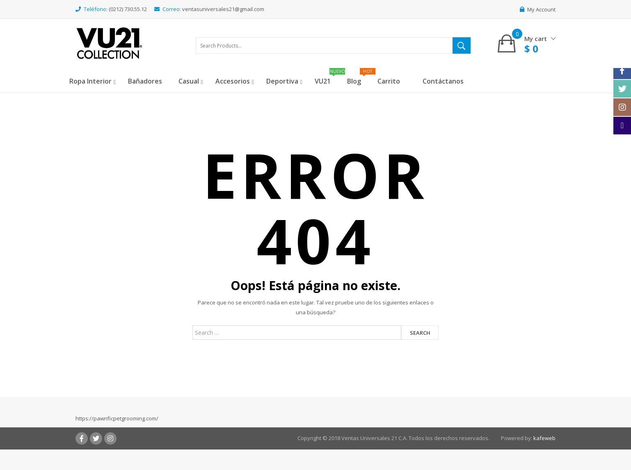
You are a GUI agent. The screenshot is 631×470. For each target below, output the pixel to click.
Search (420, 332)
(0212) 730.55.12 (128, 9)
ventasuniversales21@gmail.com (223, 9)
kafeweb (544, 438)
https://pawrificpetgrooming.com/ (116, 418)
